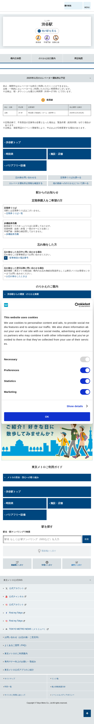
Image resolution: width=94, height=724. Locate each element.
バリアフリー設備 (15, 165)
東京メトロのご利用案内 (16, 653)
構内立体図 (10, 56)
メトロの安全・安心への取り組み (23, 477)
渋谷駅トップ (13, 142)
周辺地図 (73, 56)
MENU (86, 7)
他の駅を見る (49, 30)
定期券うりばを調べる (70, 177)
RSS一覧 (8, 687)
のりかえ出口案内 (43, 56)
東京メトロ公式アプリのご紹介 (19, 670)
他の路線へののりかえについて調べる (71, 183)
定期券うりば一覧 (14, 213)
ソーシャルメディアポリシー (63, 695)
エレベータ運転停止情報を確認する (26, 183)
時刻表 (9, 153)
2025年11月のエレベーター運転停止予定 (46, 78)
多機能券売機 (12, 234)
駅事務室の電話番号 (19, 258)
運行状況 (67, 6)
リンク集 (55, 679)
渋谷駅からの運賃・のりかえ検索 (23, 294)
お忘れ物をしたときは (16, 276)
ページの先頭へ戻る (87, 713)
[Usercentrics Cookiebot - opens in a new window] (74, 305)
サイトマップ (10, 679)
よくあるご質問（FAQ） (16, 645)
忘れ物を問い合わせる (25, 177)
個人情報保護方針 (59, 687)
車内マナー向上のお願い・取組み (20, 661)
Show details (75, 406)
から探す (17, 565)
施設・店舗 (57, 153)
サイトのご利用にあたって (15, 695)
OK (47, 416)
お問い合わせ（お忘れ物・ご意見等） (22, 637)
